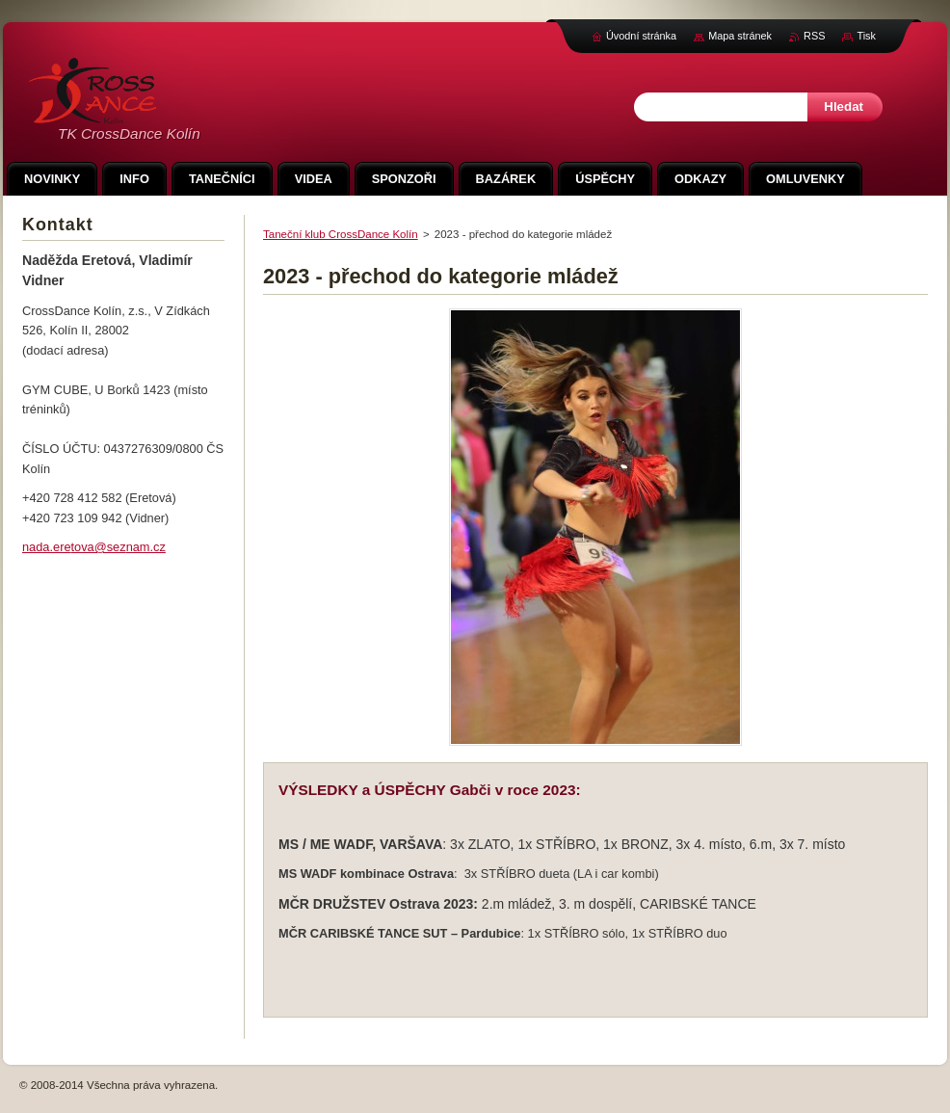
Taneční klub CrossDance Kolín (340, 234)
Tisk (866, 35)
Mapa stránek (740, 35)
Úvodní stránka (641, 35)
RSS (814, 35)
